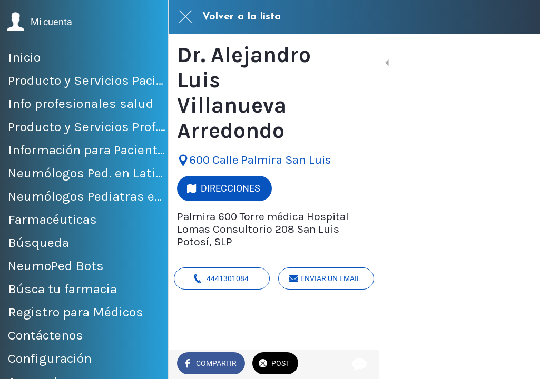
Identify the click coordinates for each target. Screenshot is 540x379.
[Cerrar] (185, 17)
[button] (39, 22)
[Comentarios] (519, 364)
